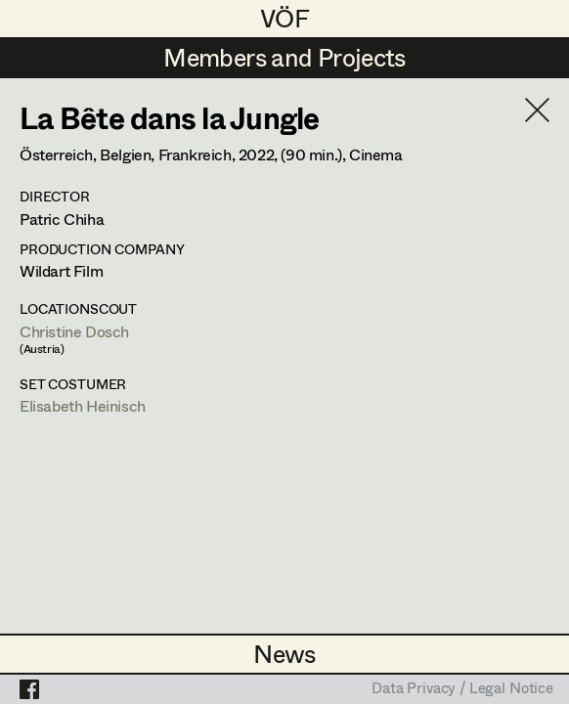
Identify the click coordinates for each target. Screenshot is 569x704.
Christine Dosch (74, 331)
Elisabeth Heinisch (83, 405)
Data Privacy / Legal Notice (462, 689)
